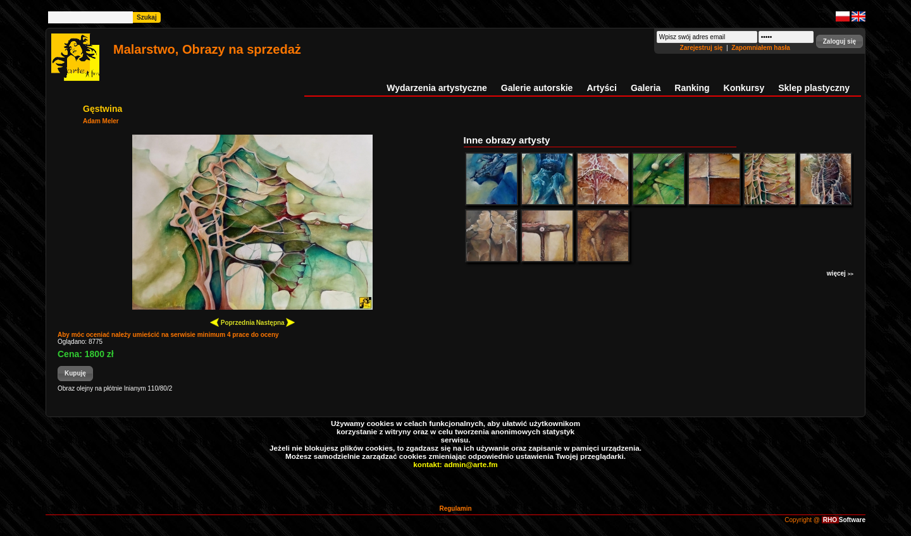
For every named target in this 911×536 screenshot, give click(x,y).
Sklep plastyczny (814, 88)
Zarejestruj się (702, 47)
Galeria (645, 88)
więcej (840, 273)
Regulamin (455, 508)
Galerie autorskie (537, 88)
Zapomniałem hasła (760, 47)
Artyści (601, 88)
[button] (839, 41)
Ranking (691, 88)
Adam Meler (101, 121)
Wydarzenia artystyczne (436, 88)
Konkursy (744, 88)
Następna (275, 322)
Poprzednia (232, 322)
